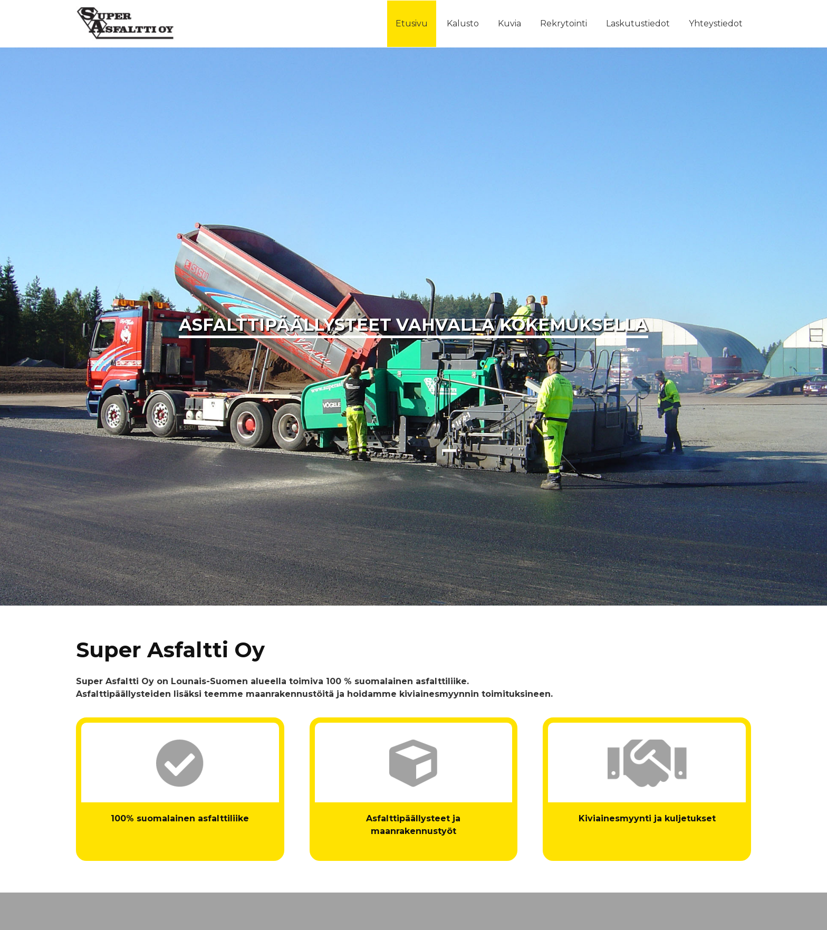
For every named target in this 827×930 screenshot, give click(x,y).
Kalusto (463, 23)
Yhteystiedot (716, 23)
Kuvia (509, 23)
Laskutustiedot (638, 23)
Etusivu (412, 23)
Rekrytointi (563, 23)
